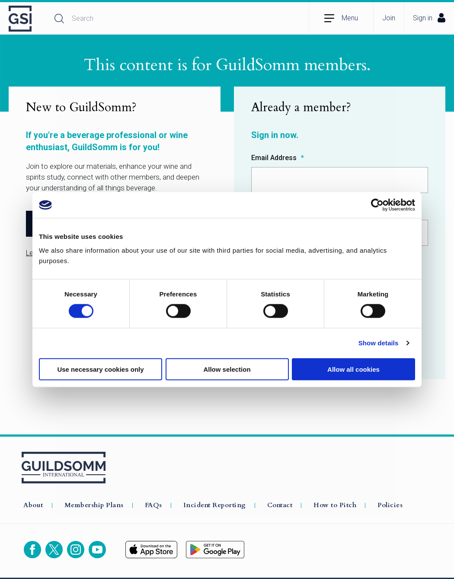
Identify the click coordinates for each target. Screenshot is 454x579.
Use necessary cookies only (100, 369)
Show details (378, 343)
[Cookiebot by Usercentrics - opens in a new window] (377, 205)
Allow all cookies (353, 369)
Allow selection (226, 369)
